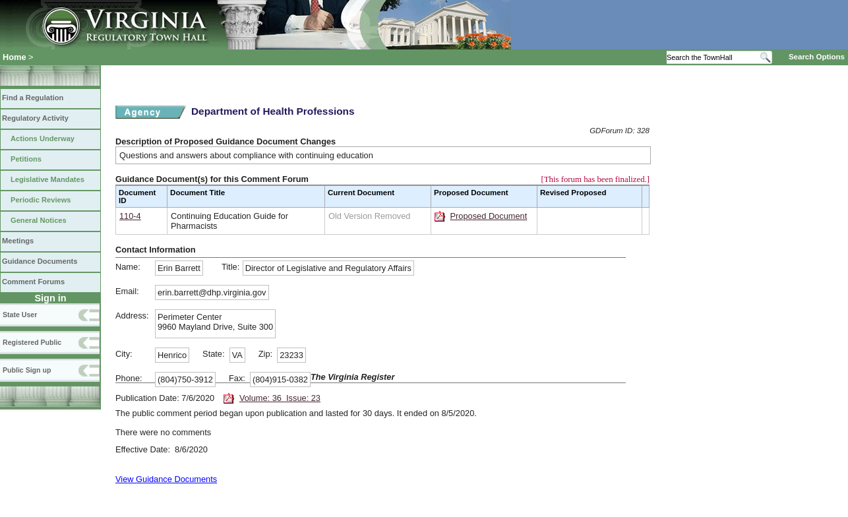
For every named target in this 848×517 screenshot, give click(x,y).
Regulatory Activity (35, 118)
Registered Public (32, 342)
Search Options (817, 57)
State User (20, 315)
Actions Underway (43, 138)
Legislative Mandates (47, 179)
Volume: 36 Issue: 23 (279, 398)
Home (14, 57)
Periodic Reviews (41, 200)
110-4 (130, 216)
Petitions (26, 159)
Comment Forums (33, 282)
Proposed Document (489, 216)
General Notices (39, 220)
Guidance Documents (39, 261)
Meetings (18, 241)
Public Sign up (27, 370)
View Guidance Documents (166, 479)
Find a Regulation (32, 98)
